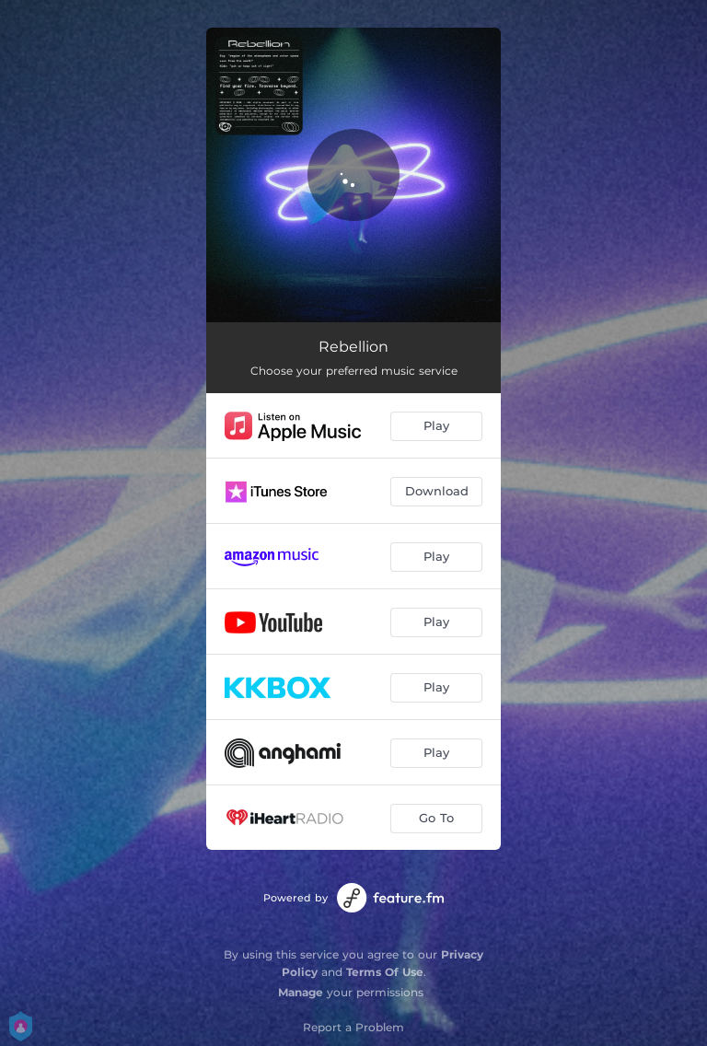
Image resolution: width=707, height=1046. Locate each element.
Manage (300, 992)
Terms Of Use (384, 972)
